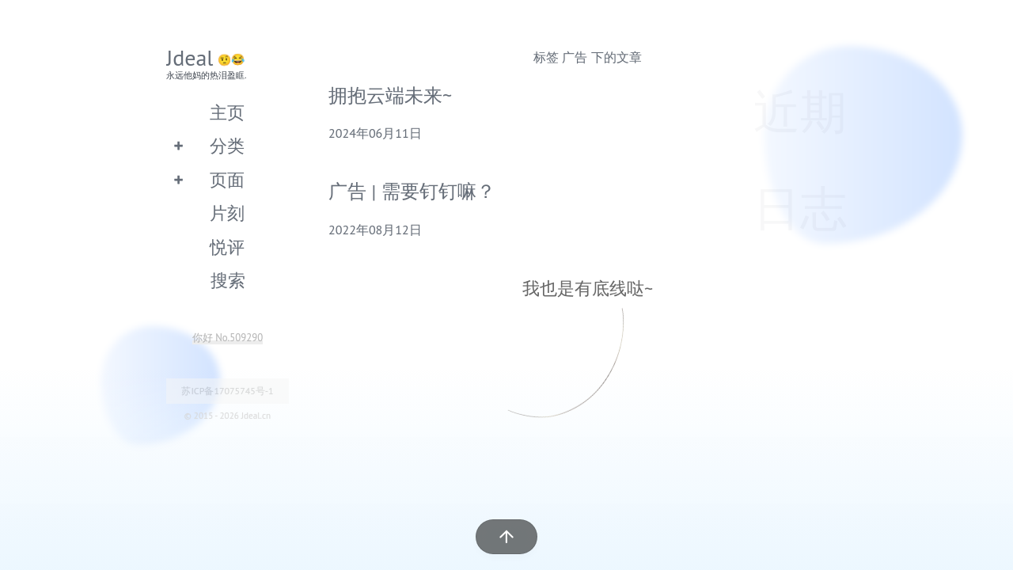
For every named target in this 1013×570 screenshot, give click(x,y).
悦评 (227, 246)
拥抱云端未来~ (390, 95)
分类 (227, 145)
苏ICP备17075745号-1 (227, 391)
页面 (227, 179)
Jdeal (190, 57)
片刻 (227, 212)
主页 (227, 112)
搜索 (228, 279)
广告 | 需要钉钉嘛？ (411, 191)
